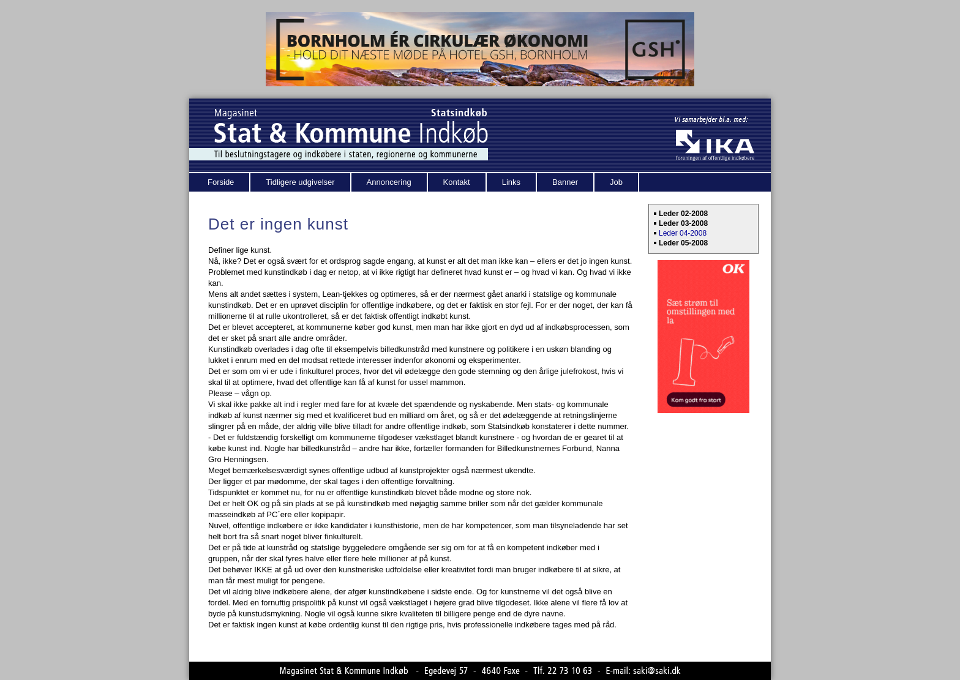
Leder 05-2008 (683, 243)
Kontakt (456, 182)
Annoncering (389, 182)
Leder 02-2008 (683, 213)
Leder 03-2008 (683, 223)
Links (511, 182)
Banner (565, 182)
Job (616, 182)
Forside (221, 182)
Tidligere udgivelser (300, 182)
